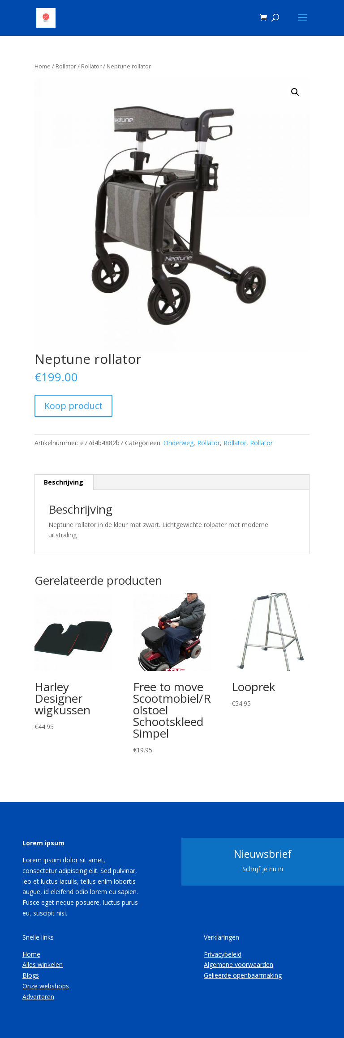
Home (42, 66)
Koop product (73, 406)
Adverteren (38, 996)
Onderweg (178, 443)
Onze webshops (45, 986)
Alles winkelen (42, 964)
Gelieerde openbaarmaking (243, 975)
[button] (295, 92)
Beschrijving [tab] (63, 482)
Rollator (66, 66)
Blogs (30, 975)
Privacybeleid (222, 954)
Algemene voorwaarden (238, 964)
